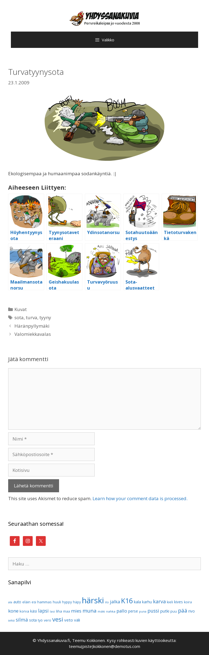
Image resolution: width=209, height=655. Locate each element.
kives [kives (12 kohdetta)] (178, 601)
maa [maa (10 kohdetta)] (66, 611)
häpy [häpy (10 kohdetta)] (77, 602)
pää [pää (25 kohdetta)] (182, 610)
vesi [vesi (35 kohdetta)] (57, 619)
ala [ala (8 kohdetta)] (10, 602)
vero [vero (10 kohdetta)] (47, 620)
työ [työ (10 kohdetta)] (40, 620)
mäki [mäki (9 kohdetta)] (101, 611)
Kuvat (20, 309)
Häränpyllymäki (32, 326)
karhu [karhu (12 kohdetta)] (147, 601)
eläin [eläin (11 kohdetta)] (26, 601)
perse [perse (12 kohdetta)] (133, 611)
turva (31, 317)
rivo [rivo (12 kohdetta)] (191, 611)
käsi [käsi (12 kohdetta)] (33, 611)
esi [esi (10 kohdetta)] (34, 602)
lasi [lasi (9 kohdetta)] (52, 611)
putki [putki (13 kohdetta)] (164, 611)
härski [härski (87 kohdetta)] (93, 600)
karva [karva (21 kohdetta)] (159, 601)
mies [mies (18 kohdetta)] (76, 611)
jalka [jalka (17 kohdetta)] (115, 601)
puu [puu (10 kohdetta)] (173, 611)
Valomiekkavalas (32, 334)
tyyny (45, 317)
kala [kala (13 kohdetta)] (137, 601)
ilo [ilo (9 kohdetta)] (107, 602)
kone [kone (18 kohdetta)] (13, 611)
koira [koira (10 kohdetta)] (188, 602)
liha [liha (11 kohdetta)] (59, 611)
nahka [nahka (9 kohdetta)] (110, 611)
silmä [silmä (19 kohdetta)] (22, 620)
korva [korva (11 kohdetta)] (24, 611)
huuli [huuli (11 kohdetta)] (57, 601)
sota (19, 317)
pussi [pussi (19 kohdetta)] (153, 611)
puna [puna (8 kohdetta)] (142, 611)
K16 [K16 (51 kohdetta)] (127, 600)
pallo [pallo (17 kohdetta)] (121, 611)
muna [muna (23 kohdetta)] (89, 610)
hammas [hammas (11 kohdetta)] (44, 601)
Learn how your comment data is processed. (140, 498)
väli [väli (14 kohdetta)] (77, 620)
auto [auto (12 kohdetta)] (17, 601)
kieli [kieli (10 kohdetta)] (170, 602)
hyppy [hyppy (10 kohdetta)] (67, 602)
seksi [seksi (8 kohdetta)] (11, 620)
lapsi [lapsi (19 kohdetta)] (43, 611)
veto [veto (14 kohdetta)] (68, 620)
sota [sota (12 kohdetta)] (33, 620)
